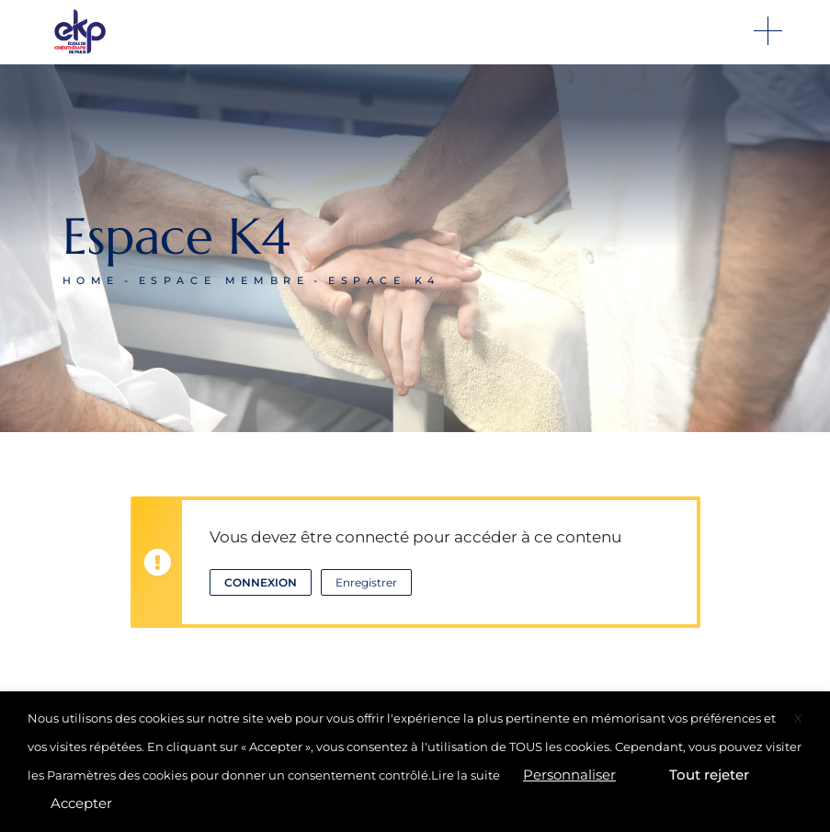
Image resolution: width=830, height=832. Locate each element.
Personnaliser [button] (569, 774)
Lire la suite (465, 775)
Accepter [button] (81, 803)
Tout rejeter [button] (709, 774)
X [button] (798, 718)
